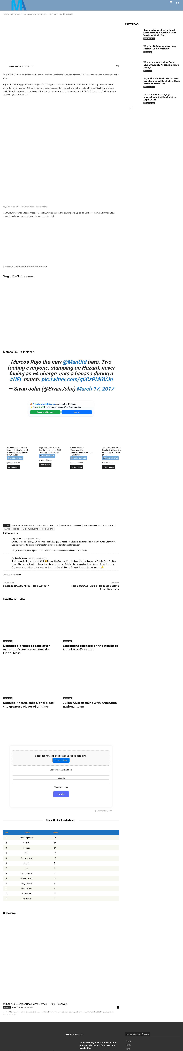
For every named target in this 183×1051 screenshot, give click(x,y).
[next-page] (130, 108)
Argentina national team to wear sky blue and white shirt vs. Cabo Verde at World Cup (161, 81)
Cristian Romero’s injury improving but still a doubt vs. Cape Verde (159, 97)
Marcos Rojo (108, 525)
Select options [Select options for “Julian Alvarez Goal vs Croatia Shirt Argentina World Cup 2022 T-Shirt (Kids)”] (108, 467)
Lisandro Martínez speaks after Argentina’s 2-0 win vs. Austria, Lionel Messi (26, 649)
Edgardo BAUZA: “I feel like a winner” (26, 586)
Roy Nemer (16, 66)
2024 (129, 1049)
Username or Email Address (61, 770)
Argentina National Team (47, 525)
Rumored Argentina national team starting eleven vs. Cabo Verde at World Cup (159, 33)
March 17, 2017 (95, 389)
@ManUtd (74, 362)
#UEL (16, 379)
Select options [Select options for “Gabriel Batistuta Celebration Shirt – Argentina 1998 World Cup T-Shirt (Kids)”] (77, 467)
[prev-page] (126, 108)
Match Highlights (11, 529)
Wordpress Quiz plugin (104, 811)
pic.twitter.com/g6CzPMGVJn (77, 379)
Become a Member (45, 412)
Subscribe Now (61, 760)
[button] (177, 2)
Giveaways (7, 1007)
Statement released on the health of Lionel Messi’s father (90, 647)
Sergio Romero (47, 529)
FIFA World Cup (149, 38)
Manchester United (92, 525)
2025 (129, 1045)
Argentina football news (23, 525)
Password (61, 778)
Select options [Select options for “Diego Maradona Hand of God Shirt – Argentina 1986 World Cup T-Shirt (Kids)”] (45, 465)
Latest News (8, 641)
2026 (129, 1041)
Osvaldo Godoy (18, 1007)
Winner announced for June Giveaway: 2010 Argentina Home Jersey (161, 65)
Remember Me (61, 787)
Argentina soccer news (71, 525)
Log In (76, 412)
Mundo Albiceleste (30, 529)
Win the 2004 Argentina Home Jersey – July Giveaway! (35, 1003)
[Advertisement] (61, 40)
